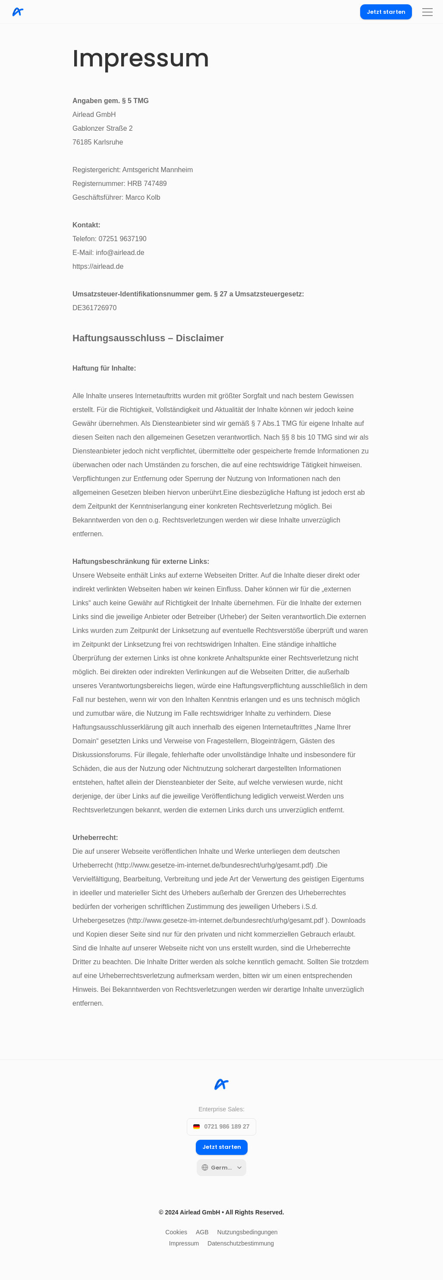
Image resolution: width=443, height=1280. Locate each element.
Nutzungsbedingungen (247, 1232)
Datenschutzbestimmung (240, 1243)
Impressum (184, 1243)
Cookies (176, 1232)
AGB (202, 1232)
